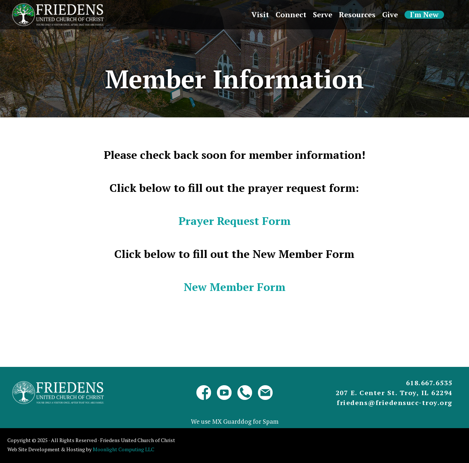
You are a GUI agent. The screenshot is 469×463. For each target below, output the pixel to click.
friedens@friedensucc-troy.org (395, 402)
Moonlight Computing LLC (123, 449)
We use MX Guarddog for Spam (234, 421)
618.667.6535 (429, 382)
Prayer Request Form (234, 221)
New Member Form (234, 287)
